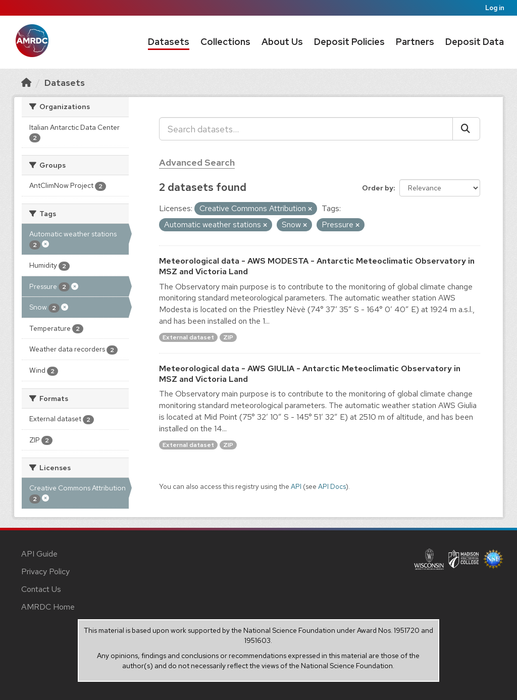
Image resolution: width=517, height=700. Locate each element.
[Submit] (466, 128)
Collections (225, 41)
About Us (282, 41)
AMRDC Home (48, 607)
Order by (377, 187)
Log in (494, 8)
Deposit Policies (349, 41)
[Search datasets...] (306, 128)
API (296, 486)
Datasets (168, 41)
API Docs (332, 486)
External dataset (188, 337)
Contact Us (41, 589)
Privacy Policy (45, 571)
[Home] (26, 82)
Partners (415, 41)
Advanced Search (197, 162)
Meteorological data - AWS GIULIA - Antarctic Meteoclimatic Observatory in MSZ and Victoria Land (309, 373)
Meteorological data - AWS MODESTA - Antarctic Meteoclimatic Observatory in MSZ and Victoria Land (317, 266)
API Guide (39, 553)
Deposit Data (474, 41)
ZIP (228, 337)
